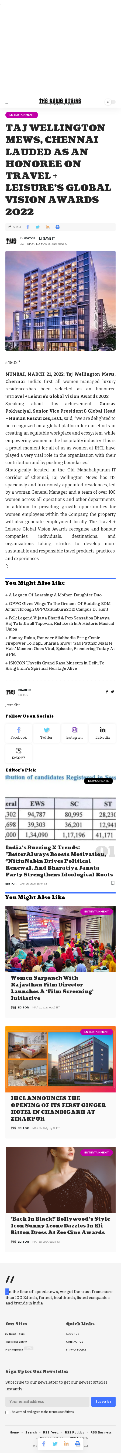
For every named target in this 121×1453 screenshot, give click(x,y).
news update (98, 780)
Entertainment (21, 114)
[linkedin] (102, 733)
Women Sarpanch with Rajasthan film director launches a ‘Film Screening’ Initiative (52, 988)
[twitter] (112, 692)
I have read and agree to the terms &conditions (42, 1412)
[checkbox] (7, 1412)
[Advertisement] (60, 51)
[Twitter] (47, 733)
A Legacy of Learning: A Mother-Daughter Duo (55, 595)
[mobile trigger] (10, 102)
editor (29, 238)
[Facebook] (107, 692)
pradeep (24, 690)
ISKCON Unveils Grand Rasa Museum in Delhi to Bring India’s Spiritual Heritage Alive (54, 666)
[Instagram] (75, 733)
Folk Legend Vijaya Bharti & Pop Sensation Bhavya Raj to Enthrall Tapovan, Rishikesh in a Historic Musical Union (59, 624)
